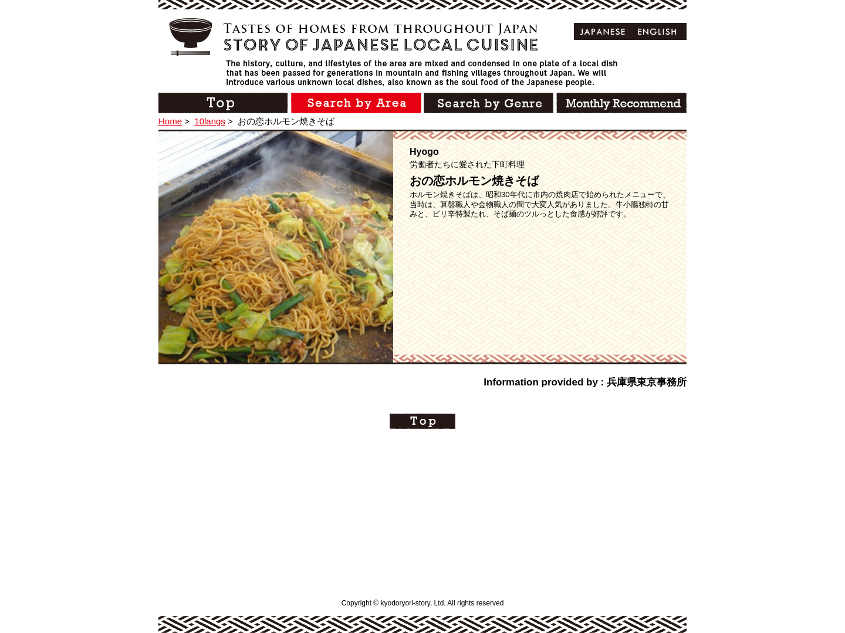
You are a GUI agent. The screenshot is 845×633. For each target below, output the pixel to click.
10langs (209, 121)
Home (170, 121)
